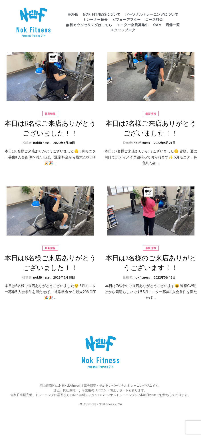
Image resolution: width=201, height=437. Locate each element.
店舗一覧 (173, 25)
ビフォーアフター (126, 20)
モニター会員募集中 (133, 25)
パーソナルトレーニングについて (151, 14)
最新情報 (50, 113)
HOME (73, 14)
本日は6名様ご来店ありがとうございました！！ (50, 128)
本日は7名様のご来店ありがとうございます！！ (150, 263)
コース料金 (154, 20)
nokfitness (41, 143)
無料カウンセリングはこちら (89, 25)
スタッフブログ (123, 30)
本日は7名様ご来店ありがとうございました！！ (150, 128)
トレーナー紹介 (95, 20)
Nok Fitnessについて (102, 14)
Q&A (157, 25)
